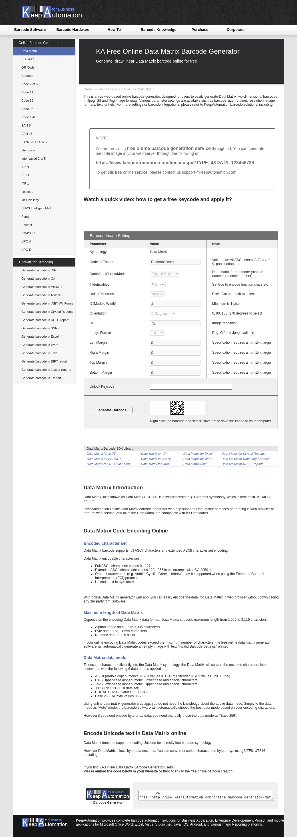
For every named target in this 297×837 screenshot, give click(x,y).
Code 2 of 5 (29, 84)
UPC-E (26, 249)
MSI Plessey (30, 200)
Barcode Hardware (73, 29)
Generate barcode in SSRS (40, 328)
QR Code (28, 67)
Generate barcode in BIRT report (44, 361)
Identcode (28, 150)
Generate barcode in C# (38, 278)
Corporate (235, 29)
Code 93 (27, 109)
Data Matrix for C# (153, 453)
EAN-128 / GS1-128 (35, 142)
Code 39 (27, 100)
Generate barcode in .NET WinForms (47, 303)
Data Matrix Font (194, 464)
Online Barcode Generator (39, 43)
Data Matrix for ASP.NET (104, 458)
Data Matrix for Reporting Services (246, 458)
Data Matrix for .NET (101, 453)
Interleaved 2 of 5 (33, 158)
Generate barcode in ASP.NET (42, 295)
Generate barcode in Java (39, 353)
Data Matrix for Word (197, 458)
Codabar (27, 75)
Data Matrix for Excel (197, 453)
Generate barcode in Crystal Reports (47, 311)
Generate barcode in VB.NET (41, 287)
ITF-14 (26, 183)
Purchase (200, 29)
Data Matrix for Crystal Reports (243, 453)
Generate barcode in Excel (40, 336)
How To (114, 29)
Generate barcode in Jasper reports (46, 369)
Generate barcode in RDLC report (45, 320)
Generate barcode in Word (39, 345)
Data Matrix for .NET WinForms (109, 464)
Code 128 (28, 117)
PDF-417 (27, 59)
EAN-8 (26, 125)
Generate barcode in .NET (39, 270)
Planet (25, 216)
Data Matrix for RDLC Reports (243, 464)
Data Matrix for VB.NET (157, 458)
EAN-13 (27, 133)
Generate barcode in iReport (41, 378)
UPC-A (26, 241)
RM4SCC (28, 233)
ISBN (25, 167)
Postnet (26, 225)
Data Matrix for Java (155, 464)
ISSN (25, 175)
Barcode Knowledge (158, 29)
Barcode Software (30, 29)
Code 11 (27, 92)
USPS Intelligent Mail (36, 208)
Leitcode (27, 191)
